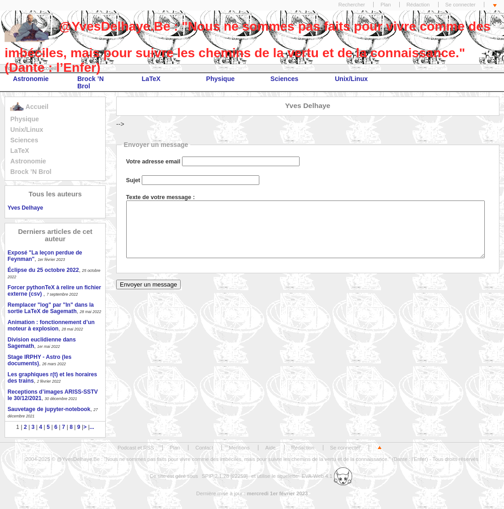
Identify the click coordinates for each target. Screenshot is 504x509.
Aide (270, 447)
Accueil (29, 106)
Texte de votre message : (160, 197)
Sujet (133, 180)
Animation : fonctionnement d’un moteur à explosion (50, 325)
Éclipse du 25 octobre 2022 (43, 270)
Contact (204, 447)
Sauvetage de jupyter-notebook (48, 409)
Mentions (239, 447)
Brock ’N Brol (90, 82)
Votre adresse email (153, 161)
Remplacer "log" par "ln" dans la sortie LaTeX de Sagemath (50, 308)
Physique (220, 78)
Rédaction (418, 4)
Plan (386, 4)
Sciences (284, 78)
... (92, 427)
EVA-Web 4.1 (327, 476)
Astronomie (30, 78)
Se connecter (460, 4)
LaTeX (151, 78)
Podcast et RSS (136, 447)
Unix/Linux (351, 78)
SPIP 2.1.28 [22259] (225, 476)
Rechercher (351, 4)
